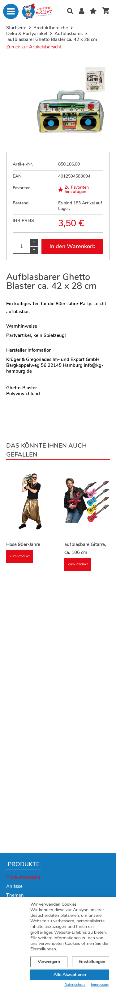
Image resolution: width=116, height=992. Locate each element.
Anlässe (14, 886)
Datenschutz (74, 984)
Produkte (24, 864)
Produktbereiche (23, 877)
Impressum (100, 984)
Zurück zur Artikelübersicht (34, 47)
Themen (15, 895)
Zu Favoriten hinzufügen (73, 189)
